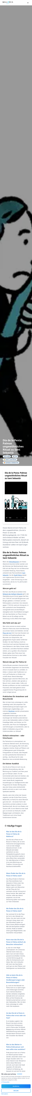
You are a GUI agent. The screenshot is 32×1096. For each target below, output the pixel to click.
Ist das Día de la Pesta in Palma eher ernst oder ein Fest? (16, 1015)
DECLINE (16, 1090)
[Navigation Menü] (28, 2)
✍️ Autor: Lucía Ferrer (10, 459)
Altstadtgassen (14, 562)
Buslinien (12, 711)
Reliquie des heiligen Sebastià (12, 594)
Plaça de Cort (7, 633)
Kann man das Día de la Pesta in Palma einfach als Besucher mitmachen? (16, 942)
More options (4, 1094)
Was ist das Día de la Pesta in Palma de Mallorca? (13, 834)
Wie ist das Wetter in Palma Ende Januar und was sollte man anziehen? (15, 1046)
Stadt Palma (18, 575)
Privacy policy (5, 1082)
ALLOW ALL (16, 1086)
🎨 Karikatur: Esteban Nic (11, 462)
